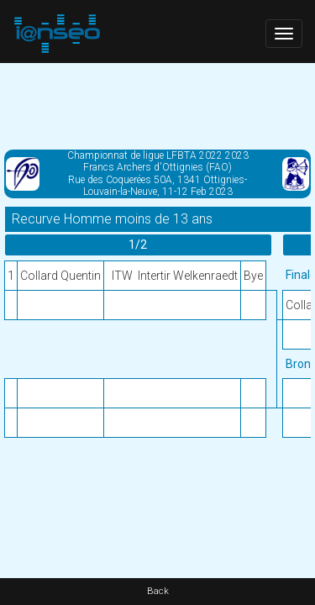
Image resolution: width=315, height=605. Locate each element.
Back (158, 591)
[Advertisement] (157, 105)
